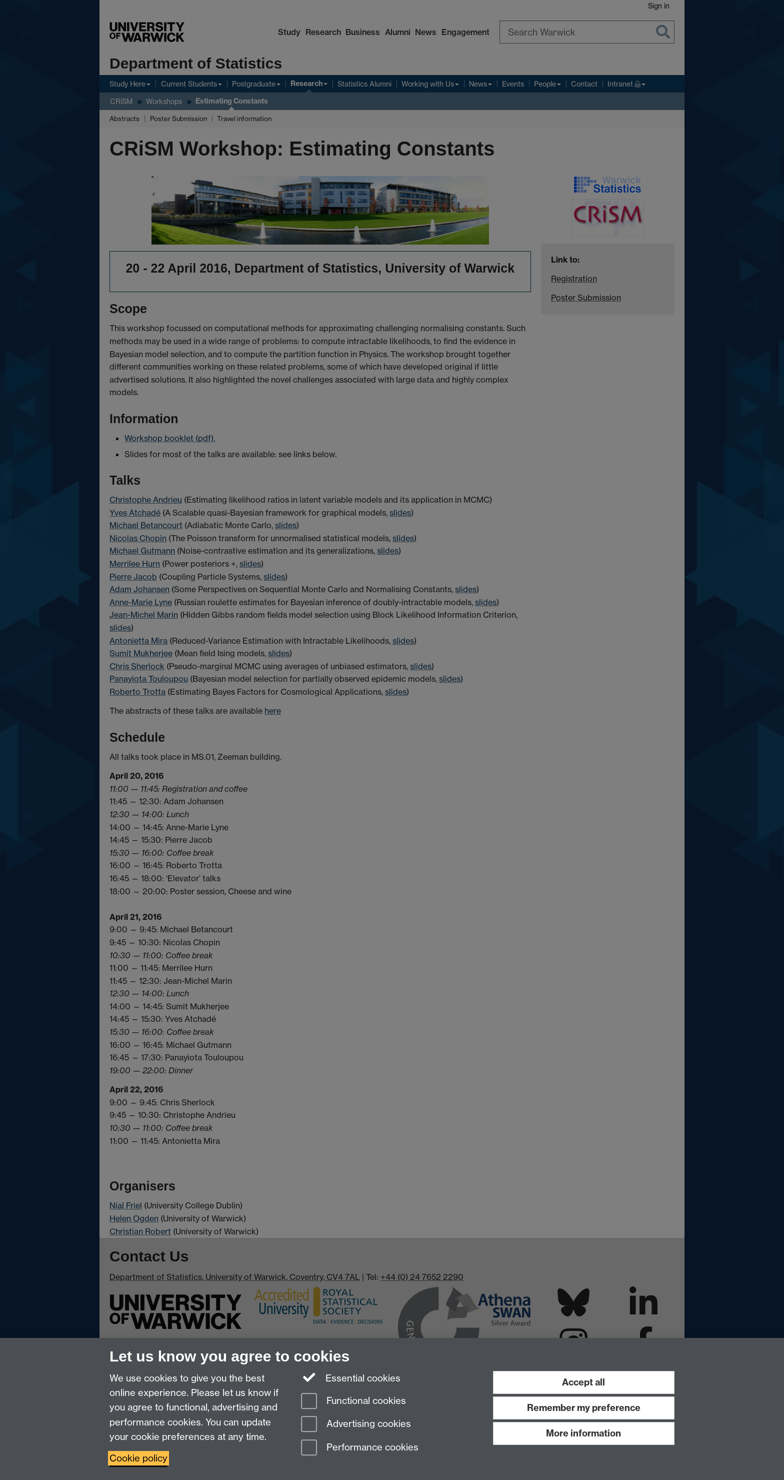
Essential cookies (350, 1377)
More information (583, 1433)
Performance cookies (359, 1448)
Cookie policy (139, 1458)
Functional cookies (353, 1401)
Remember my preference (583, 1407)
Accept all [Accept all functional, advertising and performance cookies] (583, 1382)
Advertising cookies (356, 1424)
